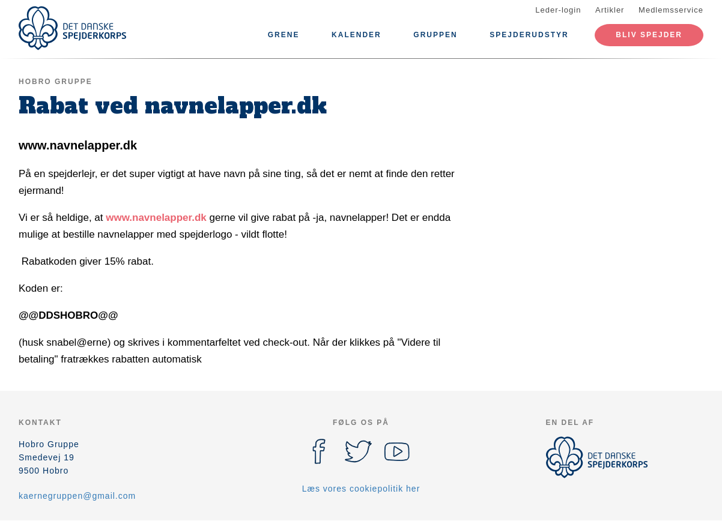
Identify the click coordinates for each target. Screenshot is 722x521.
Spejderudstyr (529, 35)
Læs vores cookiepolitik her (361, 488)
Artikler (609, 9)
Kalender (356, 35)
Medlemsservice (671, 9)
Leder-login (558, 9)
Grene (284, 35)
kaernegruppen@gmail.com (77, 496)
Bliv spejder (649, 35)
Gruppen (435, 35)
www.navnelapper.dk (156, 217)
